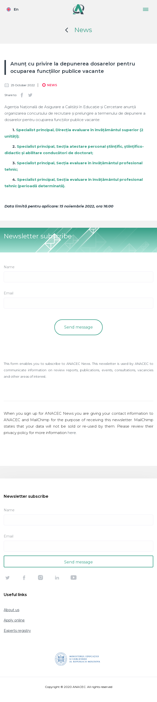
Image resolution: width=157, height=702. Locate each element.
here (72, 432)
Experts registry (17, 630)
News (83, 30)
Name (9, 267)
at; (90, 152)
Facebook (21, 95)
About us (11, 610)
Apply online (14, 620)
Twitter (30, 95)
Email (8, 293)
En (16, 9)
